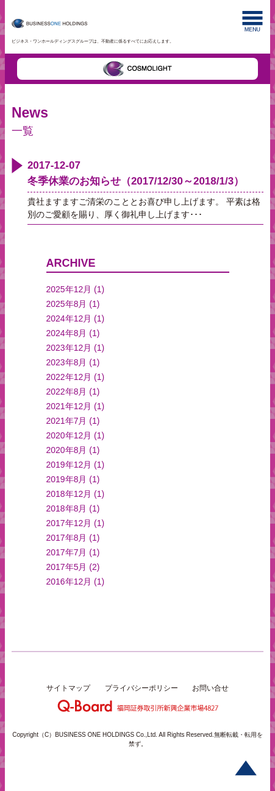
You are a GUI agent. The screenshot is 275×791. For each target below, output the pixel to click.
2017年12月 (69, 523)
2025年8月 (66, 304)
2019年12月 (69, 464)
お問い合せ (210, 688)
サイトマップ (68, 688)
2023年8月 (66, 362)
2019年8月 (66, 479)
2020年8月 (66, 450)
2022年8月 (66, 391)
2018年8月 (66, 508)
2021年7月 (66, 421)
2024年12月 (69, 318)
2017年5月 (66, 567)
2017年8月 (66, 538)
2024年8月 (66, 333)
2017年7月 (66, 552)
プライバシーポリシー (141, 688)
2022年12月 (69, 377)
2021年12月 (69, 406)
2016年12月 (69, 581)
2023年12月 (69, 348)
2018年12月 (69, 494)
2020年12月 (69, 435)
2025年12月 (69, 289)
